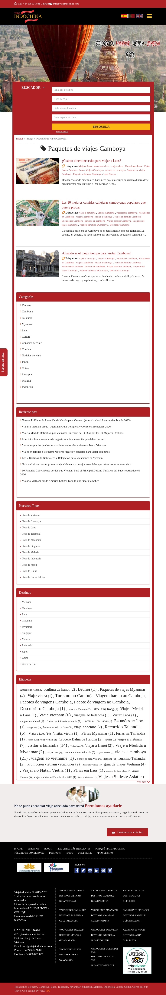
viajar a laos (117, 166)
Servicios (33, 848)
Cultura (25, 336)
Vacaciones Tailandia (72, 910)
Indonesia (26, 386)
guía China (66, 960)
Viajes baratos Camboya (119, 220)
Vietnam (25, 305)
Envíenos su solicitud (130, 832)
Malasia (25, 380)
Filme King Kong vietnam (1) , (43, 739)
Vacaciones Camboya (104, 890)
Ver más (143, 781)
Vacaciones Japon (134, 929)
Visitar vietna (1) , (67, 733)
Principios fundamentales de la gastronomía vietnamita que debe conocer (62, 439)
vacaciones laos (101, 166)
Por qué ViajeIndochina (110, 848)
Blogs (48, 848)
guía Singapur (131, 920)
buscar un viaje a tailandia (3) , (80, 752)
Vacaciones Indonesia (104, 929)
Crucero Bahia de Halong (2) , (82, 739)
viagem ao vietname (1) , (54, 758)
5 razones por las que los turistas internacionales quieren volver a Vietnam (63, 445)
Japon (25, 651)
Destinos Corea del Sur (103, 958)
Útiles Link (85, 853)
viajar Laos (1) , (55, 752)
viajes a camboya (87, 212)
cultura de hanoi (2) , (61, 689)
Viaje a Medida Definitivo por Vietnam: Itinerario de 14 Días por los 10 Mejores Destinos (72, 432)
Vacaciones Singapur (136, 910)
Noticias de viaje (30, 355)
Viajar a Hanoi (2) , (100, 745)
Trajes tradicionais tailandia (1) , (64, 721)
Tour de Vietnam (31, 515)
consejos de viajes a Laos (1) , (119, 771)
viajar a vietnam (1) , (106, 752)
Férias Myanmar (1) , (98, 733)
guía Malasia (67, 940)
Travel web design (24, 990)
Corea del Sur (29, 664)
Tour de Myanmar (31, 540)
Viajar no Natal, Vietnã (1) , (47, 770)
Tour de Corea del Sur (33, 577)
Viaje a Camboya (94, 170)
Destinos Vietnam (70, 895)
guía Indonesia (100, 940)
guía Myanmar (100, 920)
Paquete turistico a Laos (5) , (58, 727)
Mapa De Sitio (105, 853)
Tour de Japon (29, 564)
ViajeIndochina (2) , (89, 727)
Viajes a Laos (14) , (41, 733)
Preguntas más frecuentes (73, 848)
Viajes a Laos (85, 166)
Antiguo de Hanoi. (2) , (32, 689)
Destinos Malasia (70, 935)
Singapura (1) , (35, 727)
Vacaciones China (70, 949)
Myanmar (26, 324)
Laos (24, 330)
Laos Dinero (109, 174)
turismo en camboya (115, 170)
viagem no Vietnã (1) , (33, 721)
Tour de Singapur (31, 546)
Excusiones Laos (133, 166)
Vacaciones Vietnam (72, 890)
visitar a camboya (103, 216)
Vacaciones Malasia (71, 929)
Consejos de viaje (31, 342)
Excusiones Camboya (72, 220)
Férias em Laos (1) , (89, 770)
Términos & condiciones (29, 853)
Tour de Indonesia (31, 558)
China (24, 368)
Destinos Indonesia (103, 935)
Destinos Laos (131, 895)
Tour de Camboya (31, 521)
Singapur (26, 374)
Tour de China (29, 571)
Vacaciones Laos (133, 890)
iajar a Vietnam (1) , (88, 777)
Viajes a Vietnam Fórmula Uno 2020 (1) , (56, 777)
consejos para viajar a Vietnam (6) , (97, 758)
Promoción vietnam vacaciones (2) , (55, 764)
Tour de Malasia (30, 552)
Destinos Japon (132, 935)
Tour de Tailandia (31, 533)
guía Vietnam (67, 901)
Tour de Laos (29, 527)
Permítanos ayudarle (103, 805)
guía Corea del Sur (103, 965)
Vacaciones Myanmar (104, 910)
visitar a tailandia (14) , (48, 745)
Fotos (69, 853)
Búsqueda (101, 126)
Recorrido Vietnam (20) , (93, 765)
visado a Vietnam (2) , (81, 709)
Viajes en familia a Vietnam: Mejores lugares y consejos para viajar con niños (65, 451)
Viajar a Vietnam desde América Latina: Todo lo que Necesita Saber (59, 480)
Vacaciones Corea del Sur (105, 950)
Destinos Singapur (134, 915)
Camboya (26, 311)
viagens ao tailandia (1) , (93, 715)
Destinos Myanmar (103, 915)
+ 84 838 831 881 (31, 3)
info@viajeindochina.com (66, 3)
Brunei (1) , (89, 689)
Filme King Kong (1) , (106, 709)
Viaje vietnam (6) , (56, 714)
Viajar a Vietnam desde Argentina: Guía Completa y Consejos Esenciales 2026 (65, 426)
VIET (44, 990)
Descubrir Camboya (119, 224)
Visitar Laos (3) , (77, 746)
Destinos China (68, 954)
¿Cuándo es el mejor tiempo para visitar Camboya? (96, 253)
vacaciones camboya (127, 212)
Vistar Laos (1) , (125, 715)
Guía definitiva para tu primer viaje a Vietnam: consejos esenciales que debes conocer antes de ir (75, 464)
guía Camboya (100, 901)
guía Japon (129, 940)
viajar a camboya (84, 216)
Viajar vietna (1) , (41, 696)
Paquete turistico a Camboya (87, 174)
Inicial (18, 848)
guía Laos (129, 901)
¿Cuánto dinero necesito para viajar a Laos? (91, 161)
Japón (24, 361)
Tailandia (26, 317)
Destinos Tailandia (71, 915)
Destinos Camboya (102, 895)
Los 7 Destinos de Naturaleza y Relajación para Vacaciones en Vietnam (61, 457)
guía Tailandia (68, 920)
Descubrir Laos (76, 170)
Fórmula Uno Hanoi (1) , (98, 721)
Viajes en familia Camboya (127, 216)
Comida (25, 349)
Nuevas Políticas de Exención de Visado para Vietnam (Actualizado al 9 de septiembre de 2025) (75, 420)
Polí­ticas (55, 853)
